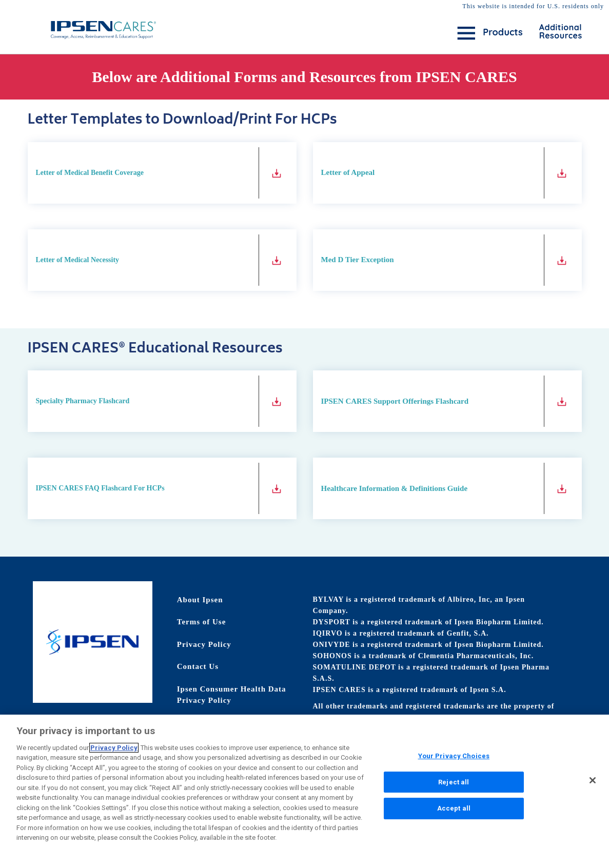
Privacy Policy (204, 644)
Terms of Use (201, 622)
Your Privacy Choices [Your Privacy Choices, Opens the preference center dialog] (454, 756)
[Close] (592, 780)
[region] (304, 781)
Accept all (453, 808)
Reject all (453, 782)
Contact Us (198, 666)
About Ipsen (200, 600)
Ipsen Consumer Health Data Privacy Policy (231, 695)
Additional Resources (553, 31)
